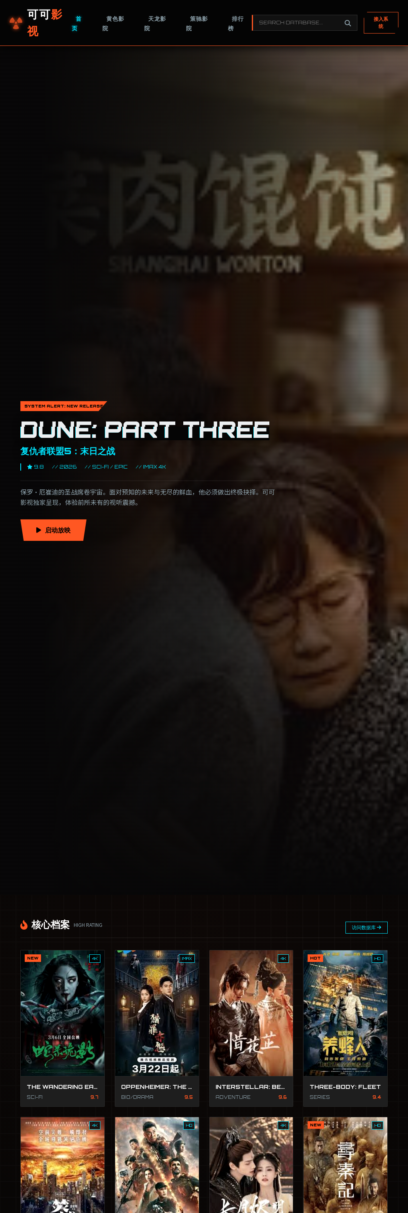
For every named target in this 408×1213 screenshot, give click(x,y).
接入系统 (381, 22)
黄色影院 (113, 23)
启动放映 (53, 530)
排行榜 (236, 23)
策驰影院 (197, 23)
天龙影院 (155, 23)
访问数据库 (366, 927)
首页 (77, 23)
